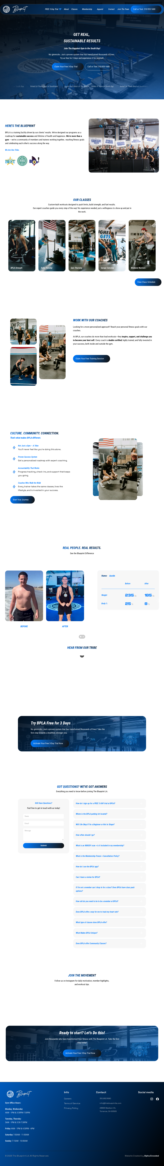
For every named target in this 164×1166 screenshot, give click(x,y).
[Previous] (5, 600)
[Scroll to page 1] (80, 637)
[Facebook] (157, 1099)
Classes (74, 9)
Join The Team (123, 9)
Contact (111, 9)
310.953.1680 (105, 1098)
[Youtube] (145, 1098)
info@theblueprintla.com (110, 1103)
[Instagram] (151, 1099)
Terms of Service (72, 1103)
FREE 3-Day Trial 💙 (53, 9)
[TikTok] (139, 1098)
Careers (67, 1098)
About (66, 9)
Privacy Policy (71, 1108)
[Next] (158, 600)
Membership (87, 9)
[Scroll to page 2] (83, 637)
